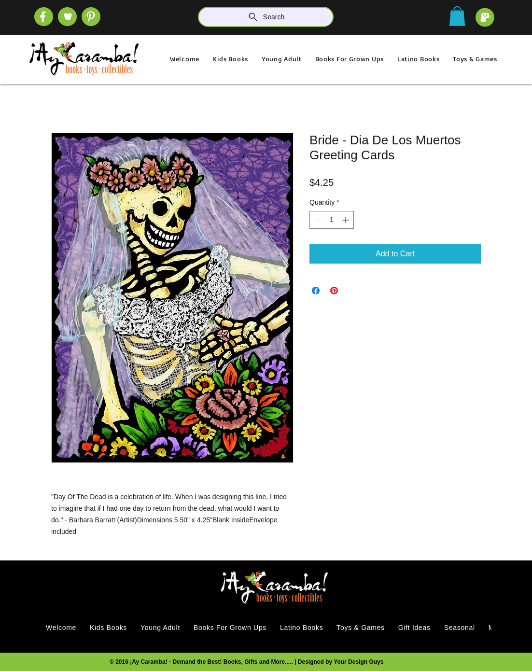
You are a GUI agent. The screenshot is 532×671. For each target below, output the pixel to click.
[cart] (485, 17)
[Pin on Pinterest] (334, 290)
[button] (457, 16)
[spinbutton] (331, 219)
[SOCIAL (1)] (67, 16)
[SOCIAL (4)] (43, 16)
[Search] (266, 17)
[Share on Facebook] (316, 290)
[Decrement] (317, 219)
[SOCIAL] (91, 16)
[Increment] (346, 219)
